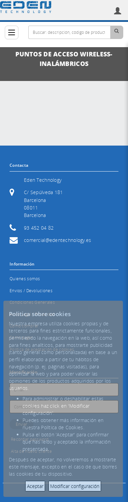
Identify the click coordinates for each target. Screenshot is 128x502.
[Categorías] (11, 32)
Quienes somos (25, 279)
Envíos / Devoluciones (31, 291)
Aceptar (35, 486)
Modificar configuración (74, 486)
